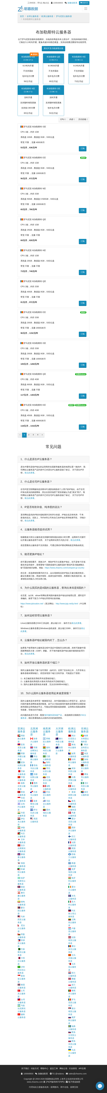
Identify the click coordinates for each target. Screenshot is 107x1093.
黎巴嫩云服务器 (21, 896)
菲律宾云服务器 (21, 943)
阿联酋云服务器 (21, 739)
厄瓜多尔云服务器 (47, 780)
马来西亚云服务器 (21, 919)
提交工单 (54, 1068)
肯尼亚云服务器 (85, 768)
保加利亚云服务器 (72, 771)
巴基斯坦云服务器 (21, 952)
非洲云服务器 (85, 730)
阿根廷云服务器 (47, 741)
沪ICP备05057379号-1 (56, 1082)
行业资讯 (73, 1068)
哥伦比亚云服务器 (47, 771)
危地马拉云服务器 (34, 768)
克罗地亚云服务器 (72, 872)
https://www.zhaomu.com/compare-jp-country (64, 568)
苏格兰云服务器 (72, 857)
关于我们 (25, 1068)
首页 (22, 16)
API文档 (82, 1068)
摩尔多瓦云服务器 (72, 949)
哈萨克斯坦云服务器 (21, 881)
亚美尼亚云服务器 (21, 747)
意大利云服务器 (72, 905)
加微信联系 (72, 3)
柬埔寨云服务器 (21, 857)
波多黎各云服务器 (34, 804)
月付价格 (82, 119)
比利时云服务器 (72, 762)
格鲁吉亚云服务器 (21, 786)
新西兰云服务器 (59, 750)
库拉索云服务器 (34, 759)
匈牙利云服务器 (72, 881)
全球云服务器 (33, 16)
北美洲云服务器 (34, 731)
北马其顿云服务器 (72, 958)
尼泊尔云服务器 (21, 928)
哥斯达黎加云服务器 (34, 750)
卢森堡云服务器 (72, 931)
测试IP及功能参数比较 (53, 48)
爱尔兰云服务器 (72, 890)
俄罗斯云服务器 (72, 1020)
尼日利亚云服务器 (85, 786)
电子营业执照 (74, 1082)
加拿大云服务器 (34, 741)
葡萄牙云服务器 (72, 994)
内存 (71, 119)
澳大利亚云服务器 (59, 741)
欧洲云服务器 (47, 16)
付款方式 (35, 1068)
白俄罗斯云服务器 (72, 780)
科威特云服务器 (21, 872)
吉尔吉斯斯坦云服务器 (21, 848)
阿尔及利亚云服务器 (85, 747)
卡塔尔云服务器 (21, 961)
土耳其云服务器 (21, 994)
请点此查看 (29, 473)
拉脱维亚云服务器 (72, 940)
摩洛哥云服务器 (85, 777)
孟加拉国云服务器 (21, 765)
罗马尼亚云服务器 (64, 16)
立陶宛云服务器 (72, 922)
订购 (83, 148)
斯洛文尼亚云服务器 (72, 1035)
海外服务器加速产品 (53, 715)
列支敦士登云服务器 (72, 913)
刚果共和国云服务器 (85, 739)
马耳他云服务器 (72, 967)
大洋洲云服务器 (59, 731)
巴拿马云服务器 (34, 795)
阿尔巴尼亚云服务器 (72, 739)
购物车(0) (84, 3)
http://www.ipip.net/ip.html (67, 603)
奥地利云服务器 (72, 747)
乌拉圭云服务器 (47, 804)
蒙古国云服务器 (21, 910)
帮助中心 (44, 1068)
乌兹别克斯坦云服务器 (21, 1008)
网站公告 (63, 1068)
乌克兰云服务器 (72, 1053)
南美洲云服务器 (47, 731)
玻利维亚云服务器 (47, 750)
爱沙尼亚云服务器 (72, 822)
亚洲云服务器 (21, 730)
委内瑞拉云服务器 (47, 813)
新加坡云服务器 (21, 979)
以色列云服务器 (21, 807)
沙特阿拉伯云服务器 (21, 970)
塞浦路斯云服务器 (72, 795)
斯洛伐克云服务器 (72, 1044)
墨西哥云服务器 (34, 786)
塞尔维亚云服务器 (72, 1011)
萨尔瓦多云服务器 (34, 813)
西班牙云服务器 (72, 830)
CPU (62, 119)
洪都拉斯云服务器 (34, 777)
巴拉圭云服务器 (47, 795)
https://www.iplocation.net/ (32, 603)
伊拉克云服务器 (21, 822)
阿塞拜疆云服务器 (21, 756)
